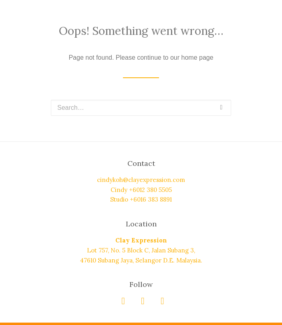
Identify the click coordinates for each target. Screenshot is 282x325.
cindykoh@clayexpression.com (141, 180)
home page (197, 57)
